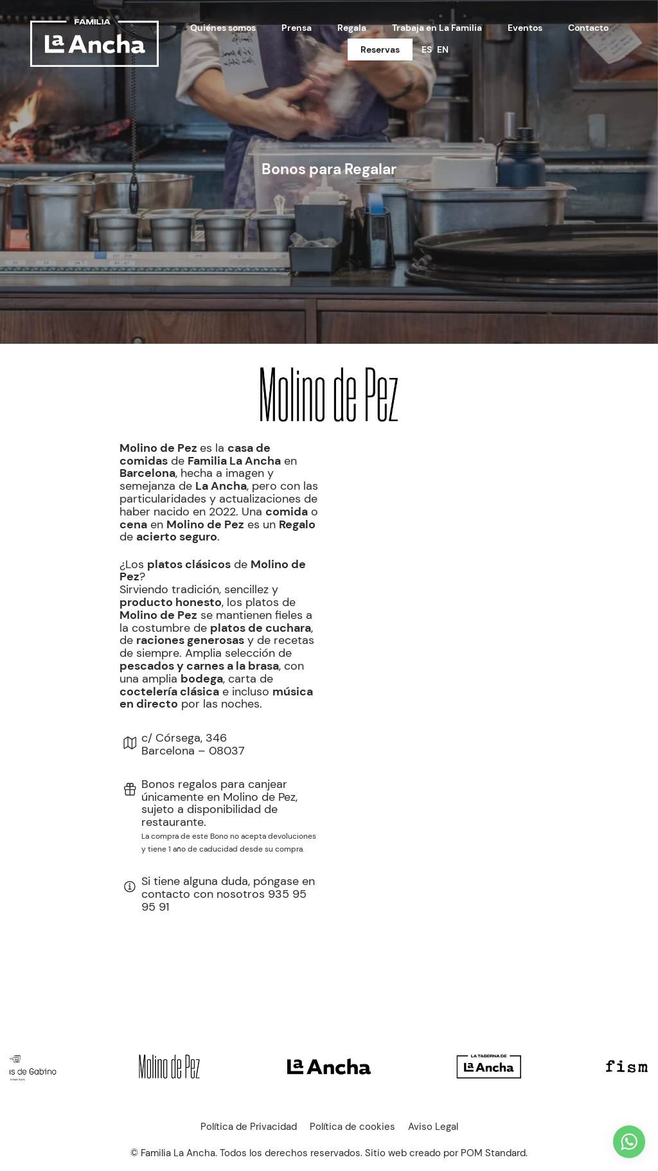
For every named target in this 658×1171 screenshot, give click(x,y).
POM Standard (493, 1153)
